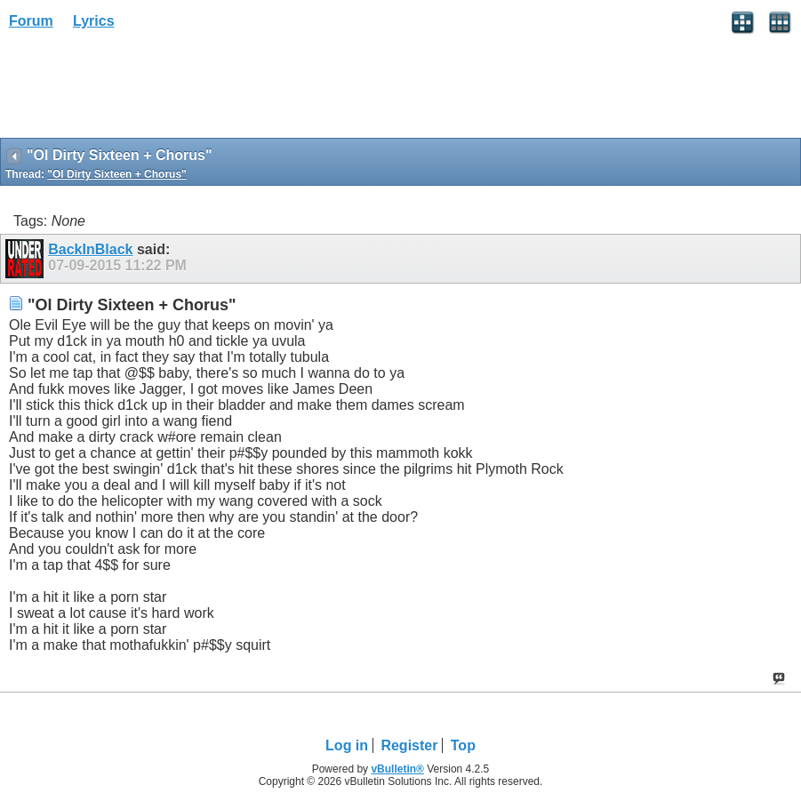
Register (408, 745)
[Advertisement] (142, 89)
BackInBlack (90, 249)
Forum (31, 20)
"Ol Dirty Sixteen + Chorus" (116, 174)
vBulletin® (397, 769)
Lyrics (94, 20)
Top (463, 745)
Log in (346, 745)
